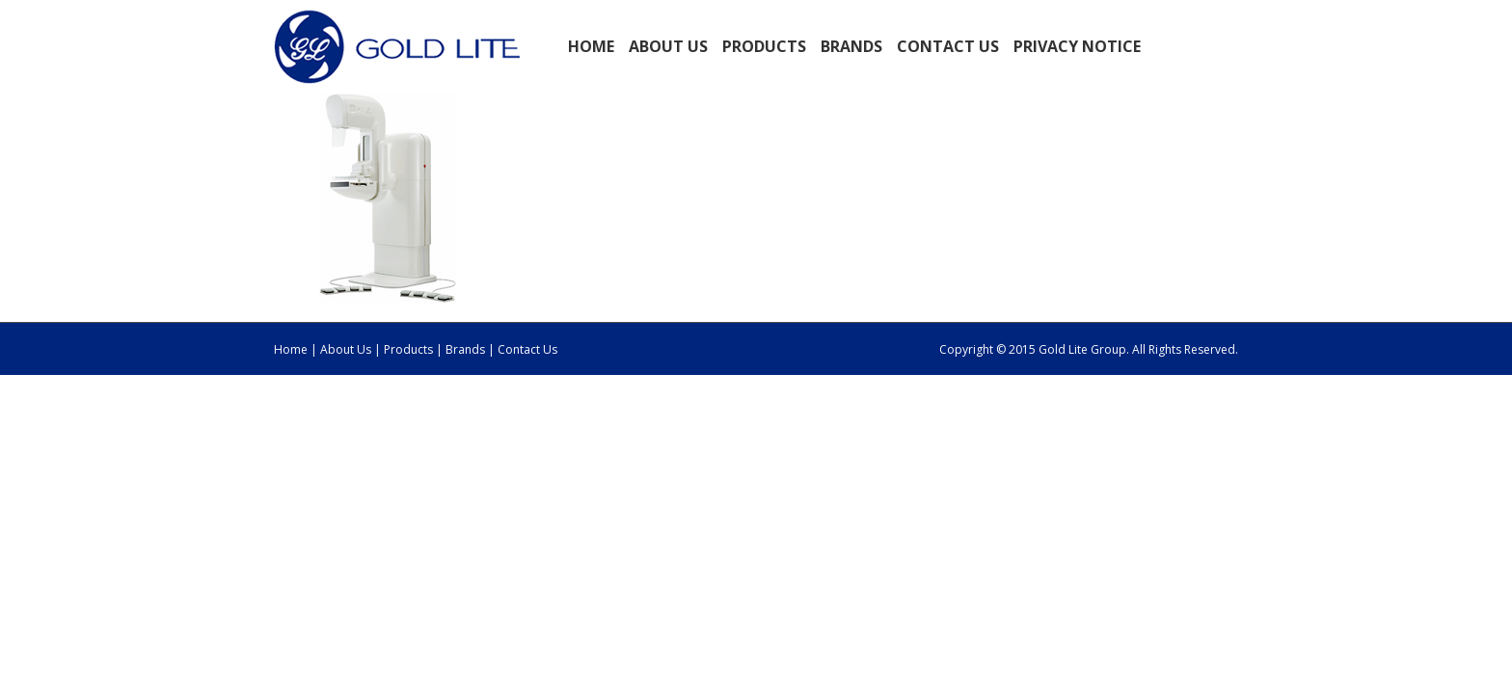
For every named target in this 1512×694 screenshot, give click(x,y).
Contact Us (948, 46)
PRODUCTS (764, 46)
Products (410, 349)
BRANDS (851, 46)
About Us (345, 349)
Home (591, 46)
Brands (465, 349)
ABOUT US (668, 46)
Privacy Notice (1077, 46)
